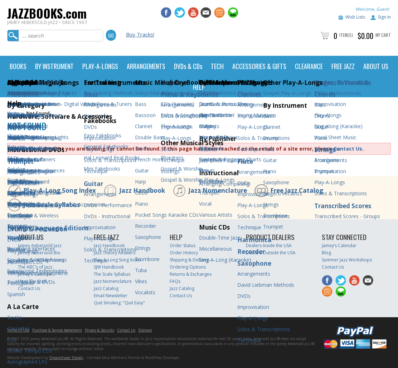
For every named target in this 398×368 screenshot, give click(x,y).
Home (13, 113)
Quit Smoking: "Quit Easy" (119, 303)
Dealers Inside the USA (269, 245)
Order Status (182, 245)
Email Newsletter (110, 296)
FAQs (175, 281)
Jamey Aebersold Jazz (40, 245)
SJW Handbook (109, 267)
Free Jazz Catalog (296, 190)
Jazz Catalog (106, 288)
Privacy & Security (99, 330)
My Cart (383, 35)
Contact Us (348, 148)
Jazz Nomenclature (217, 190)
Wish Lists (355, 17)
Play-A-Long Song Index (59, 190)
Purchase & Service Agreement (57, 330)
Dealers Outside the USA (271, 253)
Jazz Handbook (142, 190)
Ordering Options (188, 267)
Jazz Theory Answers (114, 253)
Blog (326, 253)
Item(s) (346, 35)
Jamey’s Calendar (35, 274)
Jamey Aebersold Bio (39, 253)
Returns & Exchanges (191, 274)
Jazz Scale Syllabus (51, 205)
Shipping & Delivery (189, 260)
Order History (184, 253)
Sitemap (145, 330)
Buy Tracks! (140, 34)
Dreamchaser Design (66, 357)
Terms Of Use (18, 330)
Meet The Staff (32, 281)
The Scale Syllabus (112, 274)
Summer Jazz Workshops (347, 260)
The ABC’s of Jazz (35, 267)
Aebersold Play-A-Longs (42, 260)
